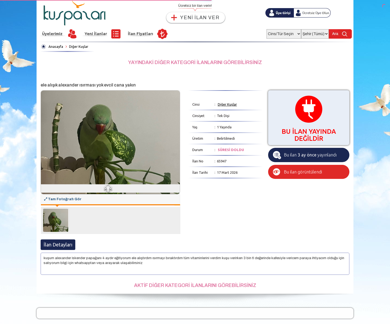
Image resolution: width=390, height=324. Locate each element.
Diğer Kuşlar (78, 46)
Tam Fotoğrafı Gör (63, 199)
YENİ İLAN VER (199, 17)
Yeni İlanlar (95, 33)
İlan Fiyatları (140, 33)
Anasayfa (55, 46)
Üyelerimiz (52, 33)
